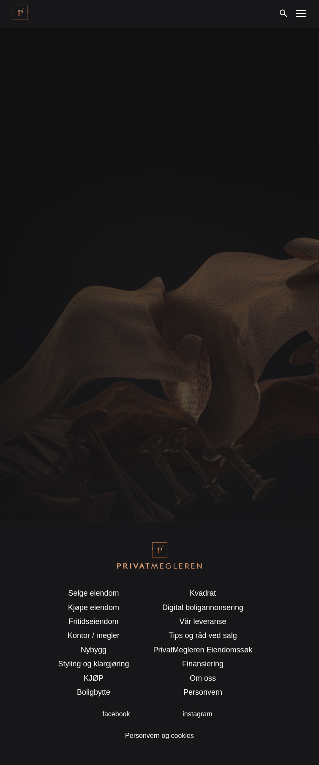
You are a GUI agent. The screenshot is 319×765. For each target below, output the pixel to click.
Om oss (203, 678)
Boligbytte (93, 692)
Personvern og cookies (159, 735)
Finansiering (203, 664)
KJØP (94, 678)
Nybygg (93, 650)
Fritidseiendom (94, 621)
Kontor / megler (94, 635)
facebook (116, 714)
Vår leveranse (202, 621)
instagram (197, 714)
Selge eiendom (93, 593)
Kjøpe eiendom (93, 607)
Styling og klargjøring (93, 664)
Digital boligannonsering (202, 607)
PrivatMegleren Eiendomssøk (202, 650)
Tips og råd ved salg (203, 635)
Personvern (202, 692)
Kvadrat (203, 593)
